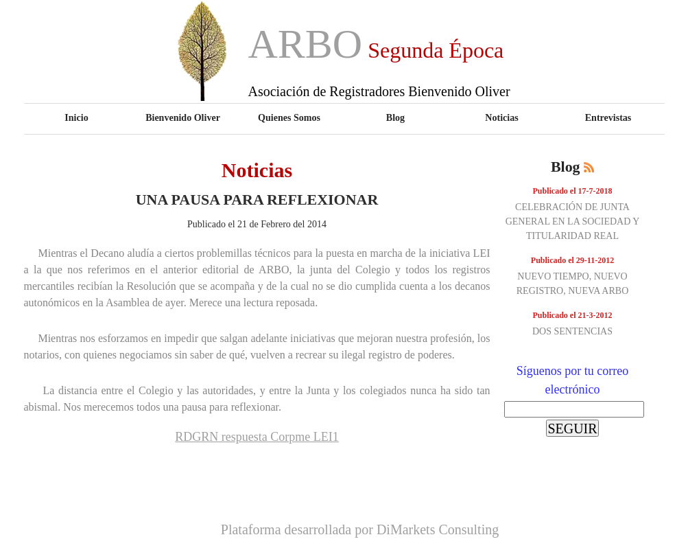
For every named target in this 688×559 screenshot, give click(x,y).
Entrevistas (608, 117)
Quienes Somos (289, 117)
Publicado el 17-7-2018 (573, 191)
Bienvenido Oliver (182, 117)
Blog (395, 117)
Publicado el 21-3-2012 (573, 315)
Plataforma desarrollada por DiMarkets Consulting (360, 529)
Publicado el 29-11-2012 (572, 260)
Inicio (76, 117)
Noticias (501, 117)
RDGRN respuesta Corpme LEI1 (256, 437)
